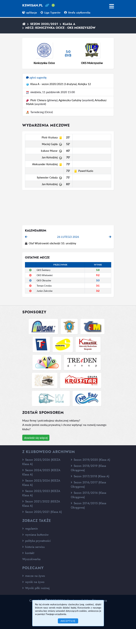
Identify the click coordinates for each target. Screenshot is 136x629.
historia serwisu (33, 547)
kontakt (28, 553)
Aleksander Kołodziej (45, 164)
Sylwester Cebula (47, 177)
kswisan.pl (32, 5)
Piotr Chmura (38, 100)
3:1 (98, 285)
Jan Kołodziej (50, 157)
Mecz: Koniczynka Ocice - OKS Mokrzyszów (60, 28)
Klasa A (69, 24)
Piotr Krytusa (50, 137)
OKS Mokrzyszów (92, 63)
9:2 (98, 275)
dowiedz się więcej (36, 437)
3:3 (98, 280)
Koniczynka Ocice (44, 63)
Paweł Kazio (85, 170)
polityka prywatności (36, 541)
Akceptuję (68, 620)
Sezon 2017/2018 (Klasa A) (90, 476)
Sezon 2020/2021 (44, 24)
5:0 (98, 270)
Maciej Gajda (50, 144)
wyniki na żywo (33, 582)
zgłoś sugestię (36, 77)
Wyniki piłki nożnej (36, 588)
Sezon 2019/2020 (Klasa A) (90, 460)
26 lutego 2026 (68, 236)
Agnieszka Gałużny (70, 100)
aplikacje (29, 12)
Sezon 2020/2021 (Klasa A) (42, 512)
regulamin (30, 529)
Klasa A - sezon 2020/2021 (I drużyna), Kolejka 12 (60, 84)
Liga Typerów (50, 12)
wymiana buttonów (35, 535)
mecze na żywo (33, 576)
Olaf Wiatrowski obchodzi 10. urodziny (52, 243)
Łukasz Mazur (49, 150)
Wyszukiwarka (31, 559)
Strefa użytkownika (77, 12)
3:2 (98, 290)
